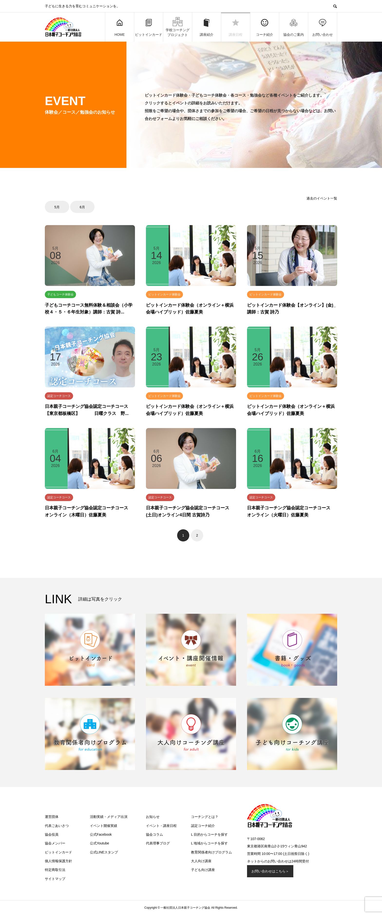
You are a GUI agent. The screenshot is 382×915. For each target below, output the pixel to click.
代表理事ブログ (158, 843)
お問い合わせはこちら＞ (270, 871)
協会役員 (51, 834)
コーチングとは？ (204, 817)
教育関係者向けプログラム (211, 852)
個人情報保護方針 (58, 861)
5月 (57, 207)
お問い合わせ (322, 27)
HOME (120, 27)
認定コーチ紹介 (203, 826)
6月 (82, 207)
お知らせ (153, 817)
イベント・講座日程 (161, 826)
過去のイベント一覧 (321, 198)
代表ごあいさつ (57, 826)
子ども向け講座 (203, 870)
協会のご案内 (293, 27)
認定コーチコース (59, 396)
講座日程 (235, 27)
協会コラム (154, 834)
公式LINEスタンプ (104, 852)
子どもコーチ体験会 (60, 294)
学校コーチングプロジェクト (177, 27)
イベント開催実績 (103, 826)
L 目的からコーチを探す (209, 834)
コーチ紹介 (264, 27)
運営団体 (51, 817)
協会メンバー (55, 843)
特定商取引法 (55, 870)
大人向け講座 (201, 861)
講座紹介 (206, 27)
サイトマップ (55, 879)
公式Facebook (101, 834)
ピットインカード (148, 27)
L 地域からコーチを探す (209, 843)
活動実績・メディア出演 (108, 817)
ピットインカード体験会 (164, 294)
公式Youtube (99, 843)
